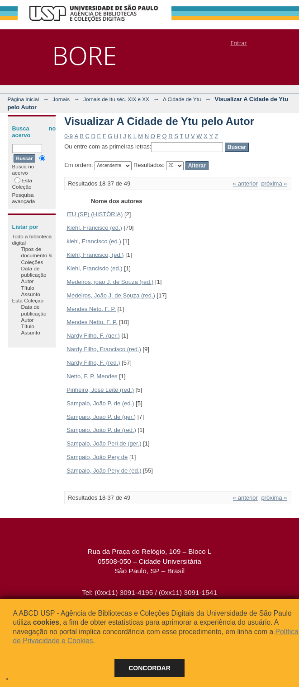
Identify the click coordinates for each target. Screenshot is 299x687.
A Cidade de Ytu (182, 99)
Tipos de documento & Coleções (36, 255)
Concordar (149, 668)
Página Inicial (23, 99)
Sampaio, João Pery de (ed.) (103, 470)
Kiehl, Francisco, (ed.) (94, 254)
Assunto (30, 294)
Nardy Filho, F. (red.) (93, 362)
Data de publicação (34, 271)
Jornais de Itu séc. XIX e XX (116, 99)
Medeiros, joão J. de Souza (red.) (109, 282)
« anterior (245, 183)
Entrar (238, 43)
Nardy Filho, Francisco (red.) (103, 349)
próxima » (274, 183)
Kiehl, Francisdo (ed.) (94, 268)
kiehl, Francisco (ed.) (93, 241)
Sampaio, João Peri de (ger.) (103, 443)
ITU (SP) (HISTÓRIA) (94, 214)
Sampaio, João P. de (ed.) (100, 403)
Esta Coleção (22, 183)
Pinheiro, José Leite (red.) (100, 389)
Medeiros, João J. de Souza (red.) (110, 295)
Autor (27, 281)
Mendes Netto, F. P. (92, 322)
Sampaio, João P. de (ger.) (101, 416)
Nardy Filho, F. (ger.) (93, 335)
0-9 (68, 136)
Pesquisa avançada (23, 198)
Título (27, 288)
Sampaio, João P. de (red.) (101, 430)
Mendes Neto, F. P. (91, 309)
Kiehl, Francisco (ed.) (94, 227)
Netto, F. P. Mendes (92, 376)
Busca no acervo (28, 165)
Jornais (61, 99)
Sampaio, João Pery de (97, 457)
